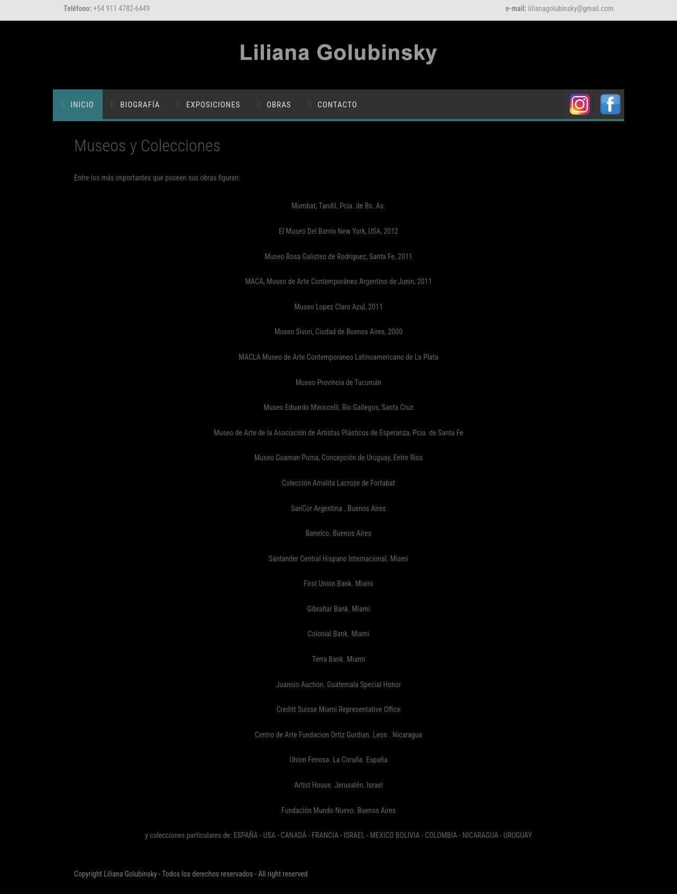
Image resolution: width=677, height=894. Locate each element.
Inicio (82, 105)
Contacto (337, 105)
